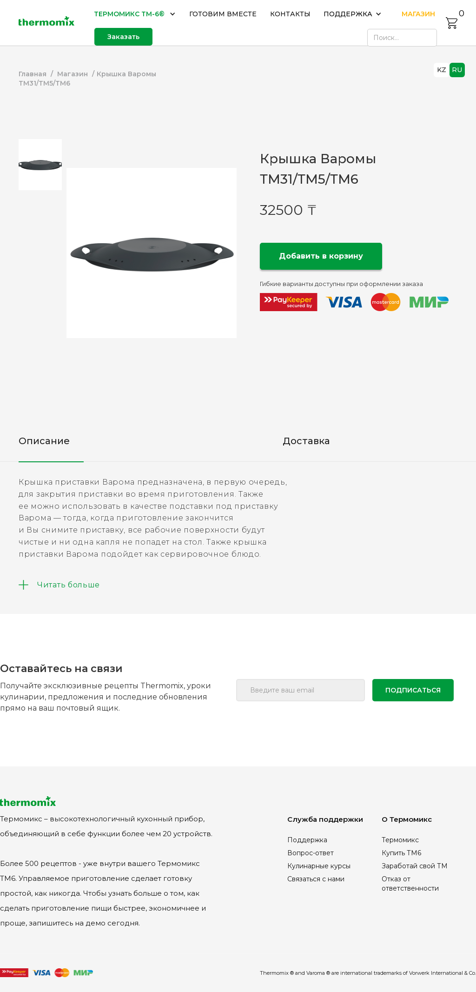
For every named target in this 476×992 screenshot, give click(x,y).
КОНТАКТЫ (290, 14)
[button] (135, 14)
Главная (32, 74)
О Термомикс (407, 819)
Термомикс (400, 840)
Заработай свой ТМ (415, 866)
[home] (46, 23)
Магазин (72, 74)
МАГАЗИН (418, 14)
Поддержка (307, 840)
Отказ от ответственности (410, 883)
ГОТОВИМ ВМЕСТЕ (223, 14)
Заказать (123, 37)
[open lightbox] (151, 253)
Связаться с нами (315, 879)
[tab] (40, 164)
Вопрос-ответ (310, 853)
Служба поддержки (325, 819)
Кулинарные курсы (318, 866)
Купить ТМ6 (401, 853)
